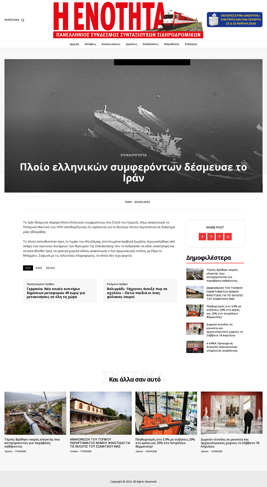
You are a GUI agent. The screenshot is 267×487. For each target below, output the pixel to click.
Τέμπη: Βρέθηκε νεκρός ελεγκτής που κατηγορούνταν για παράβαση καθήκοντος (222, 275)
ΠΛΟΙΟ (50, 268)
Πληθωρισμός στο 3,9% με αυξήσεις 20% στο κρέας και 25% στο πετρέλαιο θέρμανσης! (224, 311)
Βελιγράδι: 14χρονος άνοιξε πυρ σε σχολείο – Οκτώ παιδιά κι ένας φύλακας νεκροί (137, 293)
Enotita (74, 451)
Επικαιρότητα (134, 155)
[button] (15, 20)
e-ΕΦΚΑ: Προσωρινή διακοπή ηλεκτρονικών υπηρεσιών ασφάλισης (222, 347)
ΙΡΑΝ (38, 268)
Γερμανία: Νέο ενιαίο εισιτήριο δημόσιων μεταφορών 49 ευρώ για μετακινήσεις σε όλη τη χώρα (56, 293)
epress (8, 451)
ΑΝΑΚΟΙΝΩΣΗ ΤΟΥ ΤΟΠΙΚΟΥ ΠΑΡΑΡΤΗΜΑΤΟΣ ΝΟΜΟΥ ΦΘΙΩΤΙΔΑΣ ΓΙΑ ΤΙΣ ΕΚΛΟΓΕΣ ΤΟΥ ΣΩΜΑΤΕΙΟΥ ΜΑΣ (225, 293)
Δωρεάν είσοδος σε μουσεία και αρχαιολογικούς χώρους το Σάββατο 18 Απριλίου (225, 330)
